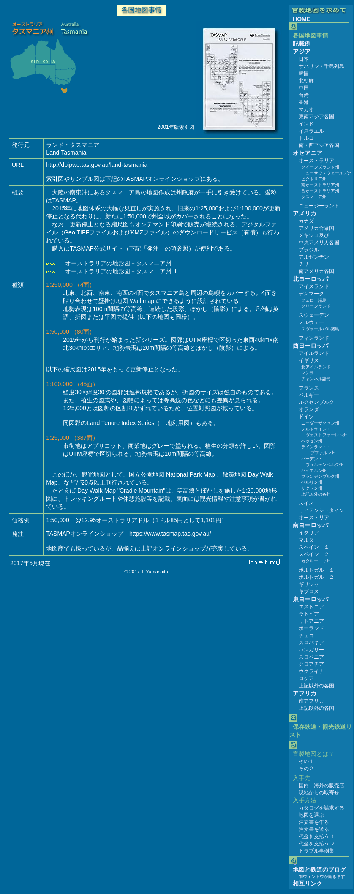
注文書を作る (314, 822)
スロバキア (311, 643)
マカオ (306, 109)
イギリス (309, 360)
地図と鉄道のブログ (319, 869)
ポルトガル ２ (316, 577)
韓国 (304, 73)
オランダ (309, 409)
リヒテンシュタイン (321, 510)
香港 (304, 102)
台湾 (304, 95)
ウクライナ (311, 671)
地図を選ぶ (311, 815)
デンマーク (311, 294)
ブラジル (309, 250)
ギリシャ (309, 584)
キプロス (309, 591)
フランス (309, 388)
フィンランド (314, 338)
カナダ (306, 221)
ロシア (306, 678)
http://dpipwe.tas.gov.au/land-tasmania (96, 164)
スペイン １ (314, 547)
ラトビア (309, 614)
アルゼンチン (314, 257)
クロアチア (311, 664)
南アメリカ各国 (316, 271)
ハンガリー (311, 650)
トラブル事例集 (316, 851)
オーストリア (314, 518)
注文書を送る (314, 829)
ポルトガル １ (316, 570)
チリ (304, 264)
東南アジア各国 (316, 117)
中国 (304, 88)
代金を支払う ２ (317, 844)
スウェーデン (314, 315)
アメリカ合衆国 (316, 228)
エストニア (311, 607)
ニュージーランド (319, 206)
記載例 (301, 43)
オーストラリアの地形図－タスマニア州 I (119, 263)
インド (306, 124)
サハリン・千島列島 (321, 66)
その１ (306, 761)
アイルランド (314, 353)
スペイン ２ (314, 554)
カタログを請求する (321, 808)
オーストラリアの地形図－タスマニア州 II (120, 271)
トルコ (306, 138)
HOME (301, 19)
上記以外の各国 (316, 686)
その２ (306, 768)
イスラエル (311, 131)
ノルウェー (311, 322)
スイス (306, 503)
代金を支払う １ (317, 836)
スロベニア (311, 657)
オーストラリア (316, 161)
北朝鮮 (306, 81)
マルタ (306, 540)
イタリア (309, 533)
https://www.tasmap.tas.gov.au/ (170, 533)
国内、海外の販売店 (321, 785)
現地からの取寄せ (319, 793)
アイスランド (314, 286)
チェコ (306, 635)
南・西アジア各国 (319, 145)
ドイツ (306, 417)
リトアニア (311, 621)
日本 (304, 59)
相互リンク (307, 883)
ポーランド (311, 628)
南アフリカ (311, 701)
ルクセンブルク (316, 402)
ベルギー (309, 395)
